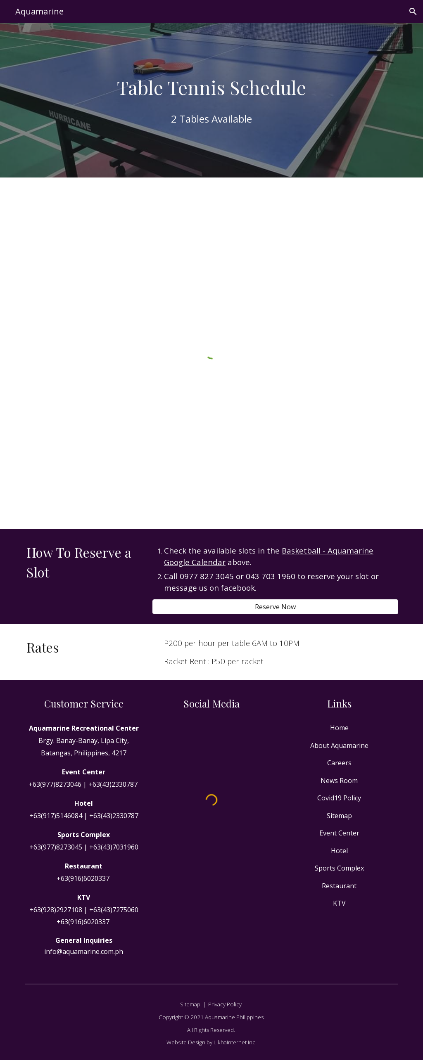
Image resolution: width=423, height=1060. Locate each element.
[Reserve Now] (275, 607)
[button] (413, 11)
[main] (211, 87)
